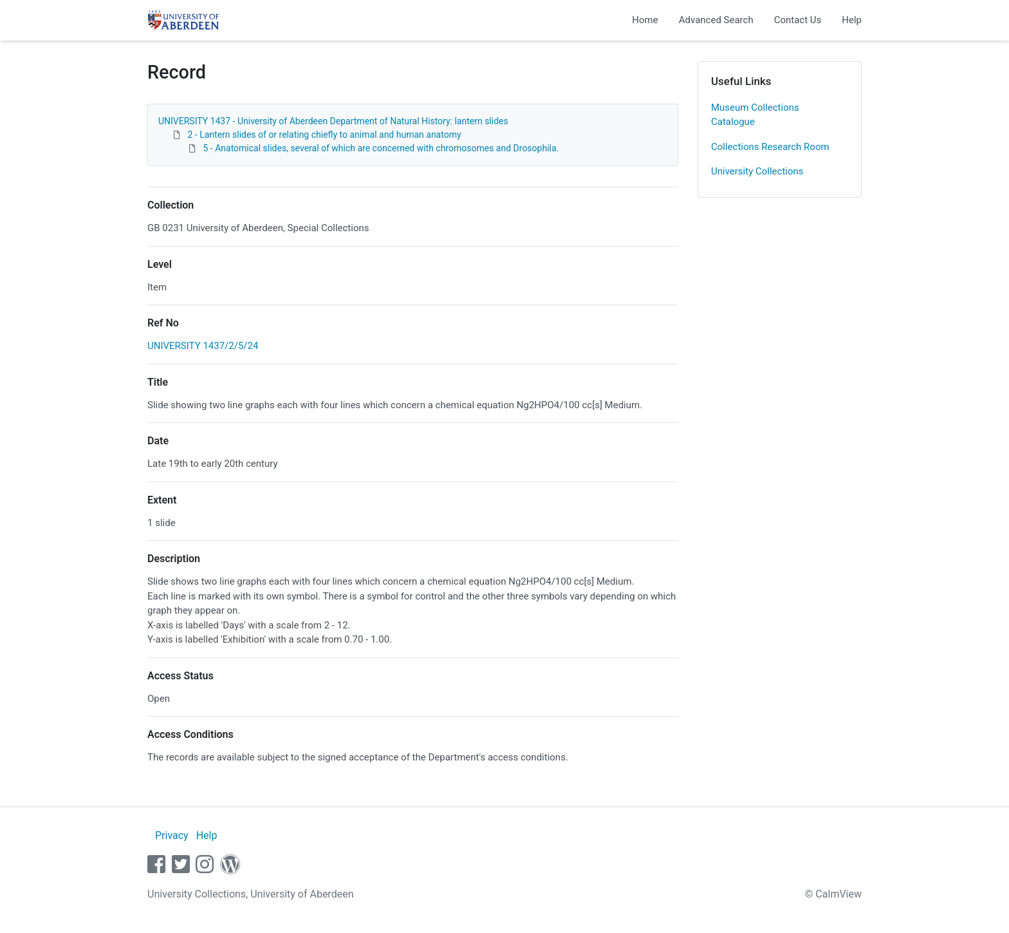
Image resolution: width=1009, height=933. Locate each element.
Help (852, 20)
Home (645, 20)
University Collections (757, 171)
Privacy (172, 835)
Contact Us (798, 20)
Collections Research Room (770, 147)
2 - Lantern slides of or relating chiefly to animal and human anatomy (324, 134)
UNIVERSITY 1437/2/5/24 (202, 346)
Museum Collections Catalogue (755, 115)
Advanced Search (716, 20)
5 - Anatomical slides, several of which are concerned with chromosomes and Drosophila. (381, 148)
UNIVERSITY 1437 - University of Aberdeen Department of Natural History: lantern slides (333, 121)
